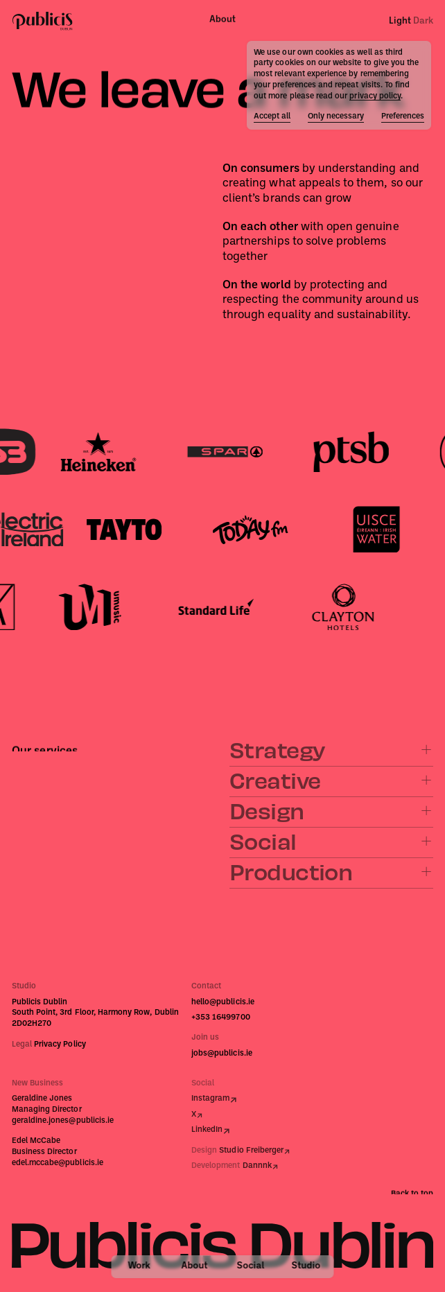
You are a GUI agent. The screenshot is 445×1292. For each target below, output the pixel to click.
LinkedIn (206, 1130)
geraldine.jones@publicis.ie (63, 1121)
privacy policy (375, 96)
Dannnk (257, 1166)
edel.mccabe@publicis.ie (57, 1163)
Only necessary (336, 116)
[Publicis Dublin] (42, 20)
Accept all (272, 116)
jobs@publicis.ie (221, 1053)
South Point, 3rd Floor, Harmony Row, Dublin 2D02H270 (95, 1018)
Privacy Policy (60, 1044)
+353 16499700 (220, 1017)
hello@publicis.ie (222, 1002)
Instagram (210, 1098)
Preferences (402, 116)
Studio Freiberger (251, 1150)
